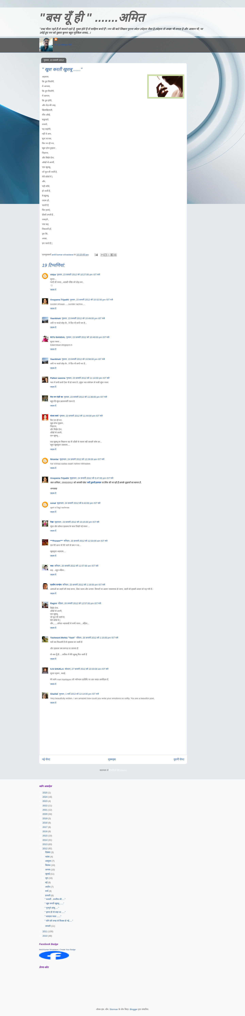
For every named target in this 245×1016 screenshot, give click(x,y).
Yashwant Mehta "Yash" (62, 637)
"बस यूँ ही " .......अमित (91, 17)
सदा (52, 566)
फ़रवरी (48, 895)
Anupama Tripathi (59, 299)
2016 (45, 831)
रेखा (52, 522)
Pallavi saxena (57, 378)
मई (46, 882)
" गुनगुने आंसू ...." (52, 908)
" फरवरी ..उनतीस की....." (55, 899)
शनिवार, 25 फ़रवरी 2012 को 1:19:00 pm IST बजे (84, 584)
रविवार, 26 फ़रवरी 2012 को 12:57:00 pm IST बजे (79, 603)
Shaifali (54, 694)
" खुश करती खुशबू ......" (54, 903)
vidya (53, 274)
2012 (45, 848)
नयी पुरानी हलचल (94, 482)
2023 (45, 801)
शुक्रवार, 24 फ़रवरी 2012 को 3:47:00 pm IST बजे (91, 478)
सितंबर (48, 865)
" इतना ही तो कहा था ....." (55, 912)
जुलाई (47, 874)
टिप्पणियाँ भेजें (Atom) (118, 770)
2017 (45, 827)
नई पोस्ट (46, 759)
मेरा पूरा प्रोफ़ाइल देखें (62, 45)
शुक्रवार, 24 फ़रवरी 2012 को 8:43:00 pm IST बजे (78, 503)
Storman (114, 1009)
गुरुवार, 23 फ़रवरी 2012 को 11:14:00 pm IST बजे (87, 378)
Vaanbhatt (55, 318)
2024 (45, 797)
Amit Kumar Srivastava (48, 950)
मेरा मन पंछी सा (56, 397)
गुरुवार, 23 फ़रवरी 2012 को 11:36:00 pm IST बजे (85, 397)
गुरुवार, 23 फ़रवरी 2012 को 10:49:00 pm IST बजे (83, 318)
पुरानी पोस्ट (179, 759)
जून (47, 878)
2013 (45, 844)
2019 (45, 818)
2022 (45, 805)
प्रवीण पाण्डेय (56, 584)
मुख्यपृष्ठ (112, 759)
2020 (45, 814)
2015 (45, 835)
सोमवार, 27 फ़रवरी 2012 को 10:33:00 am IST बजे (86, 669)
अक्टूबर (48, 861)
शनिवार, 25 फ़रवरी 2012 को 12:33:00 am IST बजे (86, 541)
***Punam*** (56, 541)
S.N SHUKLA (57, 669)
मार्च (47, 891)
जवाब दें (53, 289)
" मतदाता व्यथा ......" (53, 916)
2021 (45, 810)
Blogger (133, 1009)
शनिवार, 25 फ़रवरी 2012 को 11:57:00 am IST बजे (76, 566)
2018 (45, 822)
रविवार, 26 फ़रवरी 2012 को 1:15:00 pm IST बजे (97, 637)
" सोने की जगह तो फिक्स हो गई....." (59, 920)
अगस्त (48, 869)
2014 (45, 840)
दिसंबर (48, 852)
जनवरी (48, 926)
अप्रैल (48, 886)
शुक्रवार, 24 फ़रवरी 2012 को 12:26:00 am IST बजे (82, 459)
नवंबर (47, 856)
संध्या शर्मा (54, 415)
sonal (53, 503)
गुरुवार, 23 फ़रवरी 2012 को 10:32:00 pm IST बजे (91, 299)
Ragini (53, 603)
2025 (45, 792)
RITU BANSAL (57, 337)
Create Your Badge (68, 950)
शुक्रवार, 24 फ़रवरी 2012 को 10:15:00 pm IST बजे (77, 522)
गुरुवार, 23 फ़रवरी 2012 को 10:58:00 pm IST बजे (83, 359)
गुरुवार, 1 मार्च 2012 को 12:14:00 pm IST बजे (79, 694)
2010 (45, 936)
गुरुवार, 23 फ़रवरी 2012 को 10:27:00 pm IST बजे (78, 274)
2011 (45, 931)
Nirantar (54, 459)
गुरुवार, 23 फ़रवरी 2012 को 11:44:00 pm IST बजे (81, 415)
